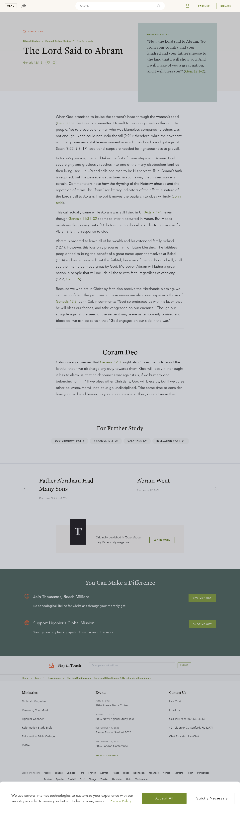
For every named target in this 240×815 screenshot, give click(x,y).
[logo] (24, 6)
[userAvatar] (188, 6)
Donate (225, 6)
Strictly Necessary (212, 798)
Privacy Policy (120, 801)
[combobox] (114, 6)
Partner (204, 6)
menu (11, 5)
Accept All (164, 798)
